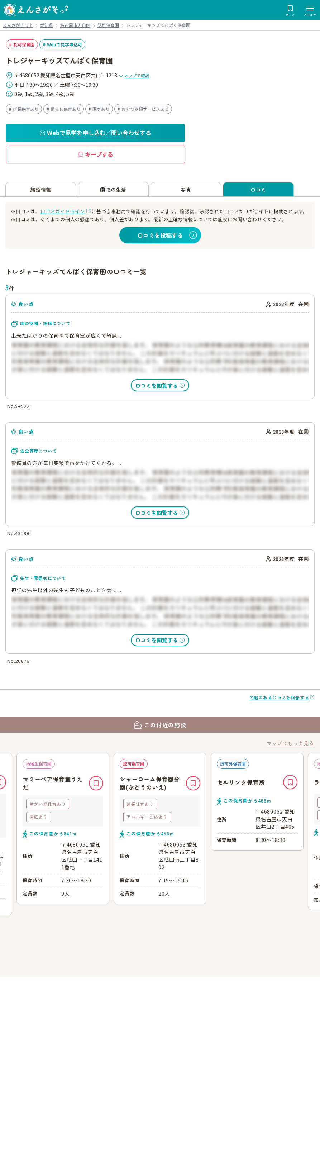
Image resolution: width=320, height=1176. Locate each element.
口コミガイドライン (62, 211)
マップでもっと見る (290, 743)
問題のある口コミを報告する (279, 697)
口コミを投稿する (160, 235)
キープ (96, 783)
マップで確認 (134, 75)
